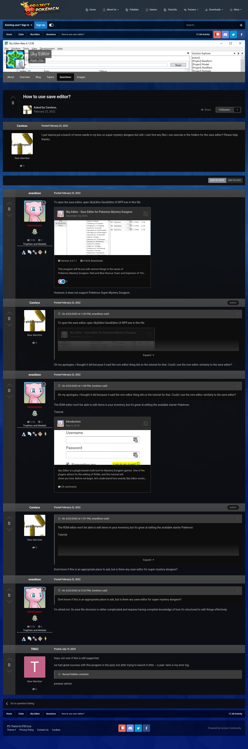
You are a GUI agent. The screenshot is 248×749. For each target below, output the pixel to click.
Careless (22, 125)
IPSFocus (26, 736)
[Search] (201, 25)
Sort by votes (217, 180)
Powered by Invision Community (224, 738)
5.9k (31, 240)
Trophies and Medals (34, 244)
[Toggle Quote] (59, 323)
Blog (38, 77)
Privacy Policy (26, 740)
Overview (25, 77)
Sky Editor (40, 54)
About (10, 77)
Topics (50, 77)
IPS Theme (12, 736)
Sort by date (234, 180)
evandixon (35, 193)
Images (81, 77)
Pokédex (159, 9)
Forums (216, 9)
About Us (136, 9)
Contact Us (43, 740)
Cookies (56, 740)
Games (178, 9)
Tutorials (197, 9)
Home (117, 9)
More (236, 9)
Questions (65, 77)
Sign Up (40, 25)
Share (206, 109)
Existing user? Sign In (18, 25)
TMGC (35, 659)
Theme (11, 740)
